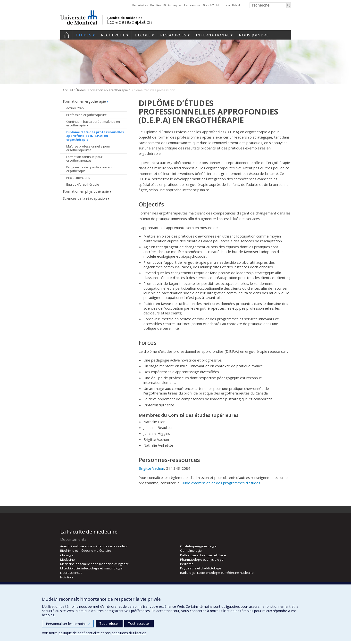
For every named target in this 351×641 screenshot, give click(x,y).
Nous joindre (254, 35)
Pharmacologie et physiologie (202, 559)
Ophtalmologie (191, 550)
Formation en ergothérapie (108, 90)
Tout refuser (109, 623)
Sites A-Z (208, 5)
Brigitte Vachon (151, 468)
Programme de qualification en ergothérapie (89, 169)
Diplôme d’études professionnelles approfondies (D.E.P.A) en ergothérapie (95, 136)
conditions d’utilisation (129, 633)
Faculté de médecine (124, 18)
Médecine (67, 559)
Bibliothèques (172, 5)
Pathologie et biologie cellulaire (203, 555)
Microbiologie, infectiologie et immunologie (91, 568)
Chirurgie (67, 555)
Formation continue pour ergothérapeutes (84, 159)
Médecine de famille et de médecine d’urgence (94, 564)
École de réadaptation (129, 22)
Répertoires (140, 5)
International (212, 35)
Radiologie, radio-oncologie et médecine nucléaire (217, 572)
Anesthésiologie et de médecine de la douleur (94, 546)
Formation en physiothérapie (86, 191)
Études (84, 35)
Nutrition (66, 577)
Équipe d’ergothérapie (82, 184)
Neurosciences (71, 572)
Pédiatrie (186, 564)
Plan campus (192, 5)
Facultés (155, 5)
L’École (143, 35)
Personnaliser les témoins (68, 623)
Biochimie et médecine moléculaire (85, 550)
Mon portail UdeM (228, 5)
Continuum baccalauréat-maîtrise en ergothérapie (93, 123)
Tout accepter (139, 623)
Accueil (66, 35)
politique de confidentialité (79, 633)
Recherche (113, 35)
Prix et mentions (78, 177)
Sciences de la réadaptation (85, 198)
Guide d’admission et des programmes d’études (220, 482)
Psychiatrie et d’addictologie (200, 568)
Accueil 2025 (75, 108)
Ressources (173, 35)
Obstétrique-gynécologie (198, 546)
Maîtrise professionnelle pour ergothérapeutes (88, 148)
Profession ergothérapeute (86, 115)
